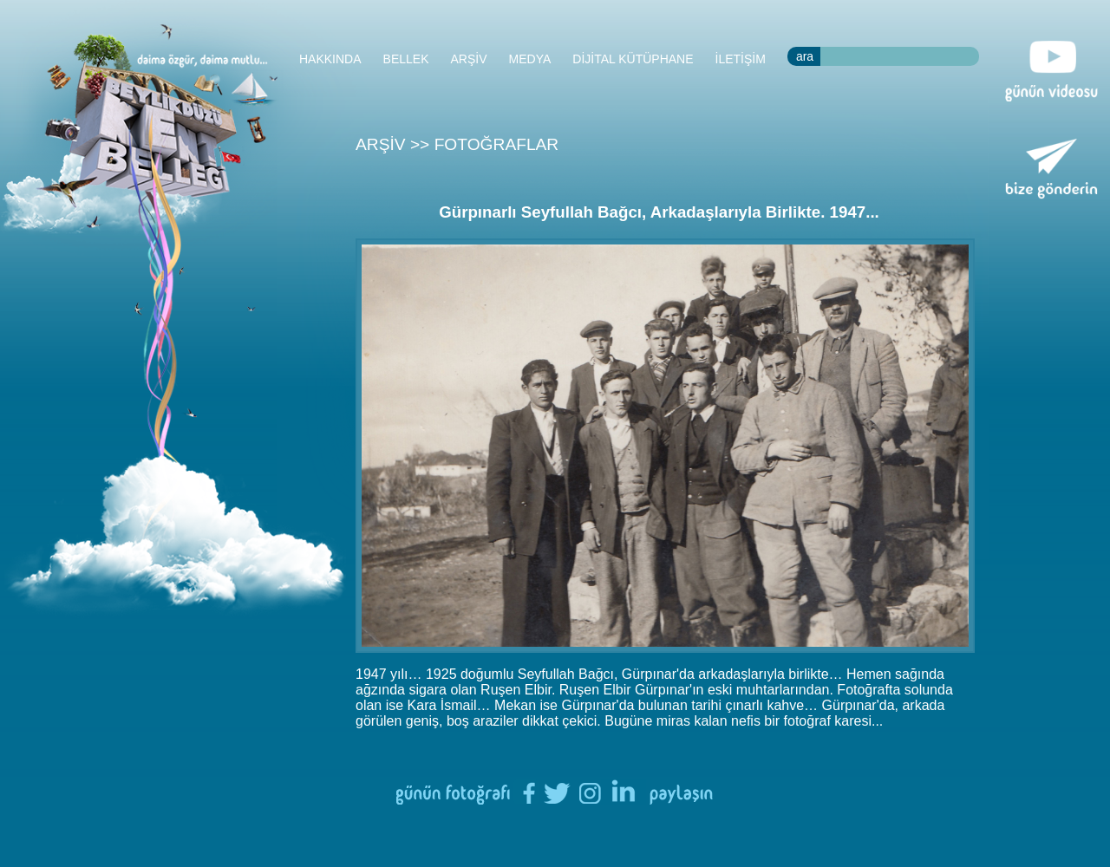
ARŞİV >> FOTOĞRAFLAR (457, 144)
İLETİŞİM (740, 59)
